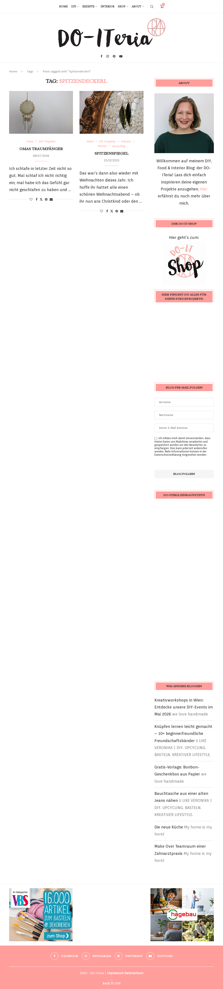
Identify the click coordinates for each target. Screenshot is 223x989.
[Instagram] (107, 56)
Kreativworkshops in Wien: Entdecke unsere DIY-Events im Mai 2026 (183, 707)
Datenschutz (133, 973)
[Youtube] (120, 56)
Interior (107, 6)
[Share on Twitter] (41, 199)
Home (63, 6)
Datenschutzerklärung (167, 454)
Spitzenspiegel (111, 153)
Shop (121, 6)
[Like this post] (30, 199)
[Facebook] (101, 56)
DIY (73, 6)
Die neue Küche (168, 827)
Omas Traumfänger (41, 148)
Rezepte (88, 6)
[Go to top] (111, 983)
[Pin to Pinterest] (46, 199)
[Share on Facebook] (36, 199)
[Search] (152, 6)
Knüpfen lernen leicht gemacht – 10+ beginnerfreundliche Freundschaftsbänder (183, 733)
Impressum (115, 973)
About (136, 6)
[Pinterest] (114, 56)
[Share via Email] (51, 199)
